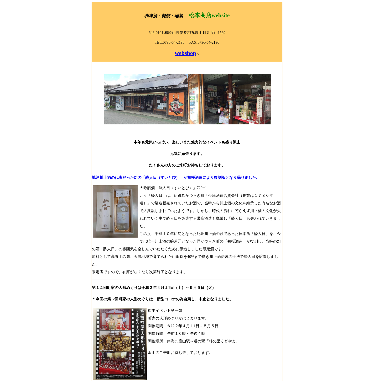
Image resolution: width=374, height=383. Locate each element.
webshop (185, 53)
